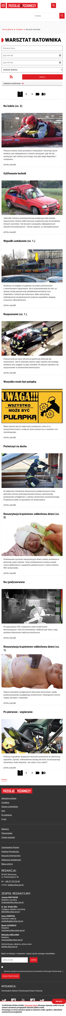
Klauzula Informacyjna (10, 856)
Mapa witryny (7, 864)
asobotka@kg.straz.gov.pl (12, 921)
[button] (60, 55)
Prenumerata (6, 833)
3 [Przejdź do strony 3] (33, 93)
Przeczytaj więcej (31, 1005)
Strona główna (7, 29)
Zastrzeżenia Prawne (10, 847)
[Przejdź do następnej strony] (38, 94)
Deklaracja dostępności (11, 860)
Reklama (5, 829)
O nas (3, 819)
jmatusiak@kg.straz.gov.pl (12, 902)
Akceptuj (59, 1001)
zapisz (33, 960)
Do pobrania (6, 815)
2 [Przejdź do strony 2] (27, 93)
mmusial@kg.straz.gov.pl (12, 940)
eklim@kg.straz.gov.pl (10, 912)
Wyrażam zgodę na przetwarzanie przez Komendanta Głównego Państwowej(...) (33, 971)
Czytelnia (19, 29)
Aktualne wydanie (8, 798)
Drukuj (4, 779)
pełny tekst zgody (11, 976)
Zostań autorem (8, 837)
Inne (3, 811)
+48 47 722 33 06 (12, 881)
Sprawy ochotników (9, 807)
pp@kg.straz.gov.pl (16, 885)
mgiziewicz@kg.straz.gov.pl (13, 930)
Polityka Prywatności (10, 851)
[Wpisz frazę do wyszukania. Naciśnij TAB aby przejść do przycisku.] (49, 16)
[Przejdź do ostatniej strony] (44, 94)
